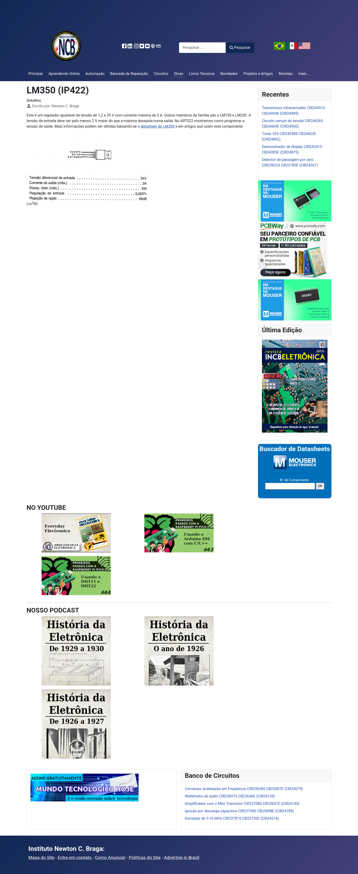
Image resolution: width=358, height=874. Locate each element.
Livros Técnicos (202, 73)
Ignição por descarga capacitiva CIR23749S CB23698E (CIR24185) (239, 811)
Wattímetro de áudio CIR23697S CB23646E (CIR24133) (230, 796)
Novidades (229, 73)
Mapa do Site (41, 857)
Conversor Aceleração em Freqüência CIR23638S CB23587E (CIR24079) (244, 789)
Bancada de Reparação (129, 73)
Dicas (178, 73)
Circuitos (161, 73)
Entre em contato (75, 857)
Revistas (285, 73)
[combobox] (202, 47)
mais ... (304, 73)
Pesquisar (240, 47)
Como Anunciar (110, 857)
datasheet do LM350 (158, 126)
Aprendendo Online (64, 73)
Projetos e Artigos (258, 73)
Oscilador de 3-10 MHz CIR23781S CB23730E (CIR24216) (232, 818)
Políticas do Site (145, 857)
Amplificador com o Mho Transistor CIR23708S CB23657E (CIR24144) (242, 803)
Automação (94, 73)
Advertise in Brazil (181, 857)
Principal (35, 73)
